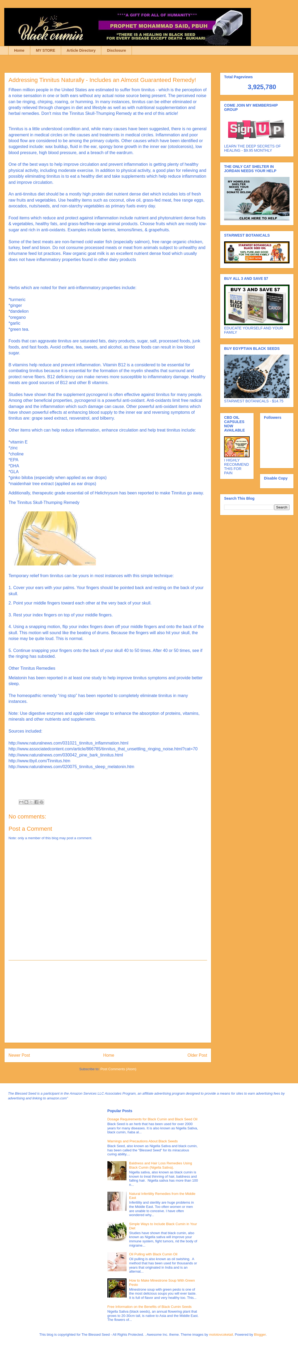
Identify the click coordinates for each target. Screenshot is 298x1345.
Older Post (197, 1055)
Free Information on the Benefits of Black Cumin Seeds (149, 1307)
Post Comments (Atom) (118, 1069)
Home (19, 50)
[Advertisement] (108, 1001)
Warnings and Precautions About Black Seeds (142, 1141)
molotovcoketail (221, 1335)
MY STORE (45, 50)
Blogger (260, 1335)
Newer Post (19, 1055)
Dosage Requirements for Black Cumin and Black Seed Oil (152, 1119)
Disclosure (116, 50)
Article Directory (81, 50)
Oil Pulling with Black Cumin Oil (153, 1254)
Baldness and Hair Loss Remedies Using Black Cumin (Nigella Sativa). (160, 1165)
